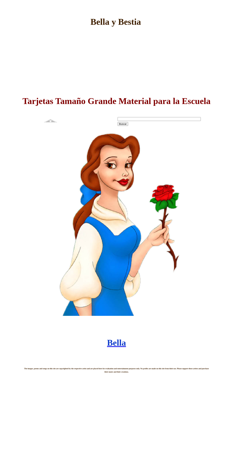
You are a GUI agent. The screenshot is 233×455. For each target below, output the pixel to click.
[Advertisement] (116, 62)
